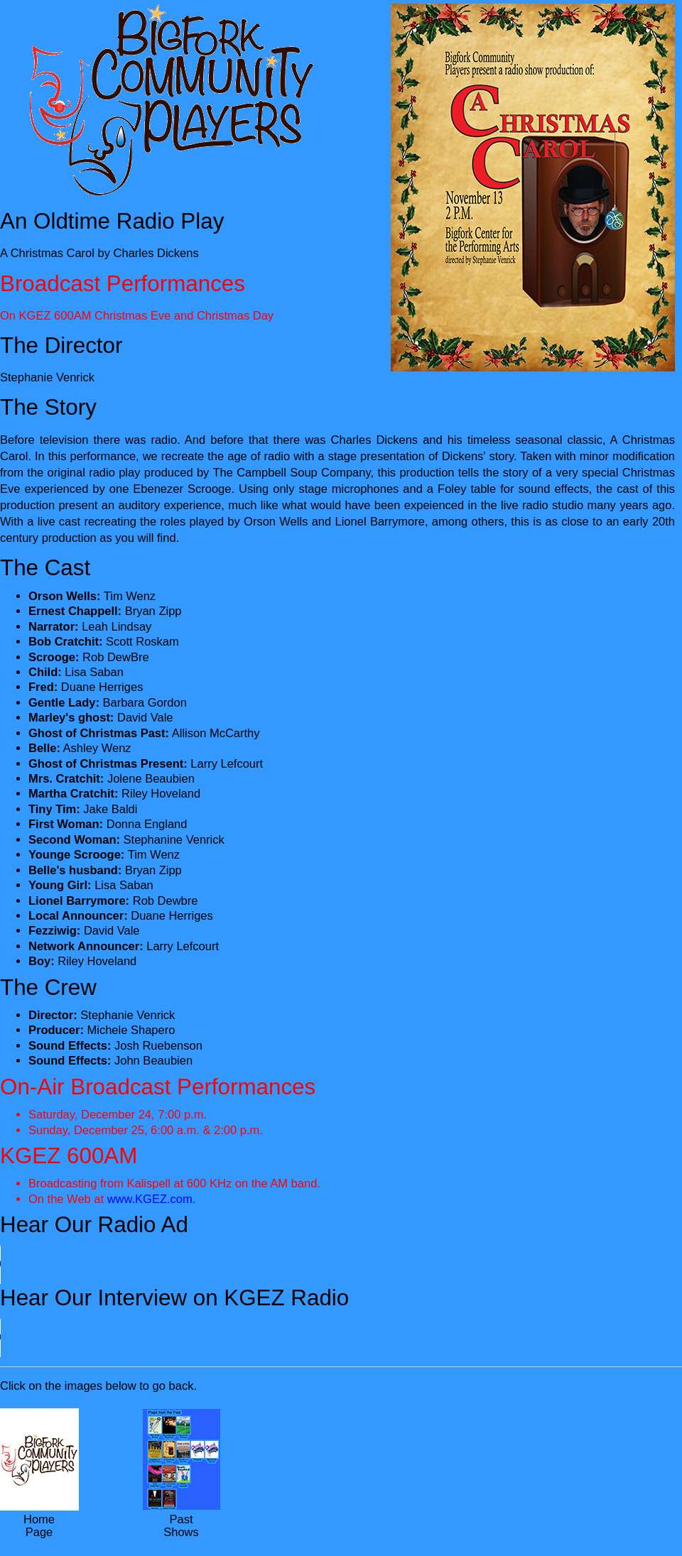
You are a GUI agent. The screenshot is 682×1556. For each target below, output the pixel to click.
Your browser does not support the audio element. (106, 1265)
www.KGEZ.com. (151, 1198)
